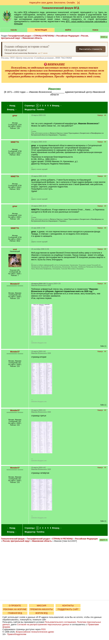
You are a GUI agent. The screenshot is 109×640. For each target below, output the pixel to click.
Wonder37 (15, 284)
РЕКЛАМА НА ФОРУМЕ (14, 609)
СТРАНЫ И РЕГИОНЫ (43, 36)
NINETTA (15, 142)
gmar (14, 115)
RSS (43, 629)
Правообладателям (16, 634)
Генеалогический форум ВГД (60, 8)
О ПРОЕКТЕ (15, 605)
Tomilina (40, 109)
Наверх (100, 115)
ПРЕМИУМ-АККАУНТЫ (41, 609)
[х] (78, 2)
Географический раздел (19, 36)
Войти (68, 30)
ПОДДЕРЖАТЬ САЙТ (68, 609)
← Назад (11, 105)
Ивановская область (32, 38)
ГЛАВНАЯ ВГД (15, 613)
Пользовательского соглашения (60, 622)
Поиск (95, 30)
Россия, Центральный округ (16, 541)
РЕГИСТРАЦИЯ (41, 30)
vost (15, 249)
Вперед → (12, 109)
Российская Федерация (67, 36)
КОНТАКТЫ (68, 605)
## (105, 115)
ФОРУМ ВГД (41, 613)
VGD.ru (14, 30)
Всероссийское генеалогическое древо (35, 632)
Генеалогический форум (13, 539)
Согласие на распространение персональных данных (43, 624)
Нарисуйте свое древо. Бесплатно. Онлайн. (52, 2)
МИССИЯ (41, 605)
